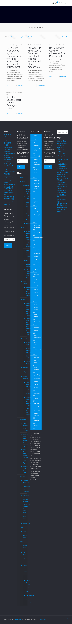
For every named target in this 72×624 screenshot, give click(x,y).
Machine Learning (36, 308)
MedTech (24, 260)
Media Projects (36, 315)
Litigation (36, 299)
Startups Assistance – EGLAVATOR (24, 483)
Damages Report (36, 195)
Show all (64, 37)
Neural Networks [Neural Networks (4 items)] (8, 186)
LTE (34, 304)
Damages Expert (36, 187)
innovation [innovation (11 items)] (9, 157)
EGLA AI (36, 214)
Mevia (35, 327)
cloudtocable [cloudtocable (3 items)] (7, 147)
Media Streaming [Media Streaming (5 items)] (9, 172)
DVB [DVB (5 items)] (11, 147)
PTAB (35, 384)
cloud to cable (36, 174)
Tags (23, 37)
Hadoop (36, 256)
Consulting (23, 419)
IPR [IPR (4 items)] (6, 164)
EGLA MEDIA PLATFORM (37, 226)
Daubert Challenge (36, 202)
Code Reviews (24, 429)
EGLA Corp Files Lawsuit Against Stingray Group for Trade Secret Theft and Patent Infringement (14, 57)
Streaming (24, 185)
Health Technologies (37, 260)
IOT (35, 279)
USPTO (35, 410)
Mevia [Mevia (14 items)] (7, 173)
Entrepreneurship (38, 237)
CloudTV (36, 180)
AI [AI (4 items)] (12, 134)
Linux (35, 295)
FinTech (36, 250)
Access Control (24, 282)
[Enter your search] (62, 132)
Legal (35, 292)
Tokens (36, 407)
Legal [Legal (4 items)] (9, 164)
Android (36, 145)
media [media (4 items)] (10, 168)
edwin (9, 45)
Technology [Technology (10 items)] (9, 199)
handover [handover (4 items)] (6, 155)
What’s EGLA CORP (24, 547)
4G (34, 135)
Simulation (36, 388)
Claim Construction (37, 163)
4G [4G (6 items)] (5, 134)
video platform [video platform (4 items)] (8, 203)
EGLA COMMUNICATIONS (39, 219)
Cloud (35, 169)
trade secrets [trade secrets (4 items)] (7, 201)
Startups (22, 476)
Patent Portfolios (24, 377)
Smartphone (37, 393)
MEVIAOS (24, 367)
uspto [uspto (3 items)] (12, 201)
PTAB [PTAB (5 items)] (5, 190)
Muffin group (18, 619)
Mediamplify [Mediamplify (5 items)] (8, 170)
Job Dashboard (24, 490)
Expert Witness (24, 424)
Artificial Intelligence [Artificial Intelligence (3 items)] (9, 136)
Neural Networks (36, 368)
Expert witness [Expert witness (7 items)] (9, 153)
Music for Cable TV (36, 361)
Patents (36, 378)
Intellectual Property (36, 268)
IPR (34, 282)
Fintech (24, 338)
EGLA (35, 211)
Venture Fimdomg (36, 414)
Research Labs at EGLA (24, 469)
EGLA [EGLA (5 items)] (5, 149)
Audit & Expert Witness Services (24, 453)
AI (23, 227)
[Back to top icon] (67, 619)
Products (22, 181)
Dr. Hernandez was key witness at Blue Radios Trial (57, 52)
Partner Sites (24, 572)
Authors (31, 37)
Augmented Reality (37, 149)
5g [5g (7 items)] (11, 134)
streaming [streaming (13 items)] (9, 196)
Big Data (36, 156)
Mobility (36, 357)
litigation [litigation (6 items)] (7, 166)
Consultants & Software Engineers (24, 498)
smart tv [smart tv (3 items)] (10, 190)
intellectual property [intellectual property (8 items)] (8, 161)
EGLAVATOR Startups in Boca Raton (24, 508)
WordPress (43, 619)
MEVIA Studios (24, 372)
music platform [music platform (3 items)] (10, 180)
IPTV (35, 286)
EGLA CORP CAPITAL (24, 518)
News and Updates (24, 560)
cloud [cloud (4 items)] (9, 141)
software (36, 398)
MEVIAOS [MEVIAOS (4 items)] (6, 176)
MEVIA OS (36, 330)
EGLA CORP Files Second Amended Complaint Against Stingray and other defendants (34, 57)
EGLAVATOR (24, 523)
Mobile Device (35, 343)
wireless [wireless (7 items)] (7, 205)
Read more (20, 85)
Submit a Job (24, 536)
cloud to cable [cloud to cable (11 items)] (7, 144)
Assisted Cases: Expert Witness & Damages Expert (13, 102)
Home (22, 177)
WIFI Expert (24, 462)
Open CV (36, 375)
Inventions (36, 274)
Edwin (35, 208)
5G (34, 139)
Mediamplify (37, 322)
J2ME (35, 289)
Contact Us (24, 566)
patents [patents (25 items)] (8, 188)
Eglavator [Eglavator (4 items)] (10, 149)
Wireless (24, 299)
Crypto (35, 183)
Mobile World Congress (37, 351)
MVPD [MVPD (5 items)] (13, 184)
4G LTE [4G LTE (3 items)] (7, 134)
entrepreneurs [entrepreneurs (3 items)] (7, 151)
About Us (22, 541)
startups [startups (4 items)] (6, 192)
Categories (15, 37)
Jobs (21, 527)
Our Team (24, 553)
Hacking (36, 253)
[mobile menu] (46, 2)
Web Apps (36, 420)
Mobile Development (37, 336)
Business (36, 159)
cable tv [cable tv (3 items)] (6, 139)
